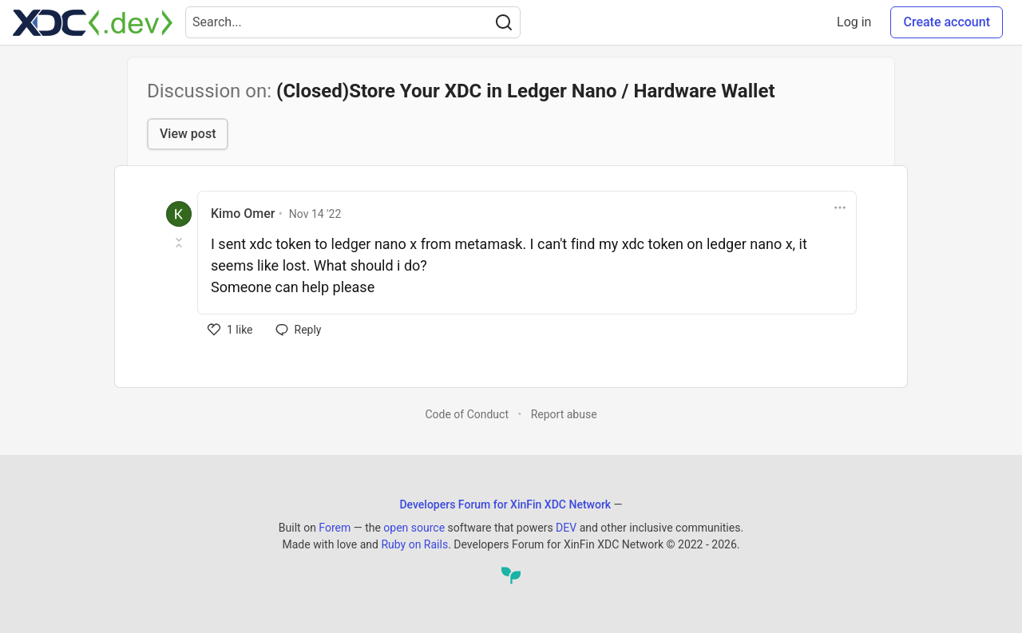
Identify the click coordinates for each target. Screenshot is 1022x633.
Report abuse (564, 414)
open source (414, 527)
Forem (335, 527)
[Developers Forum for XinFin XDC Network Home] (92, 22)
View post (188, 133)
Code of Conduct (467, 414)
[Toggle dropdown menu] (840, 207)
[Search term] (353, 22)
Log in (854, 22)
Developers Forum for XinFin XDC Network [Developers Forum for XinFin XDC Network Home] (505, 504)
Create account (946, 22)
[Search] (504, 22)
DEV (566, 527)
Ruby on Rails (414, 544)
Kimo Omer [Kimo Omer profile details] (243, 213)
